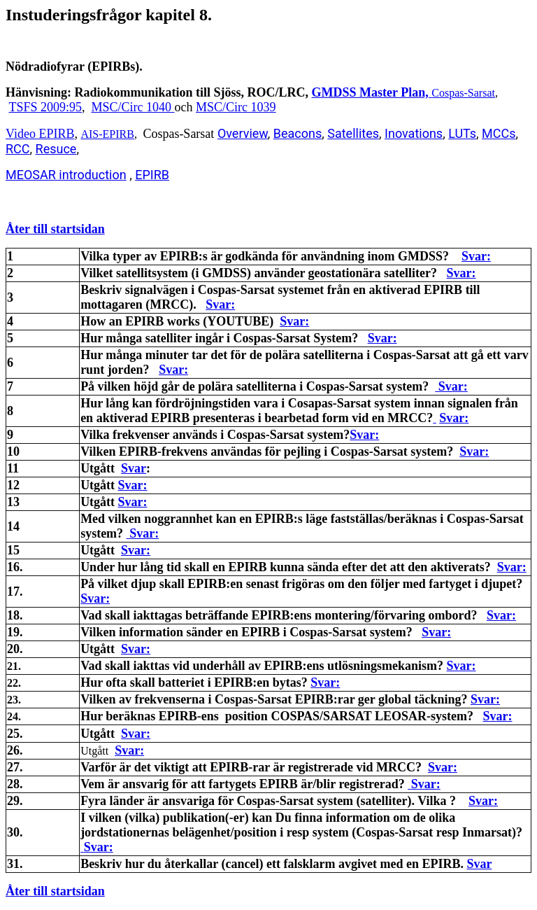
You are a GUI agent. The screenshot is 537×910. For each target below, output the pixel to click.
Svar (133, 468)
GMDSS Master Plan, (370, 92)
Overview (242, 133)
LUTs (462, 133)
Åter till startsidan (55, 229)
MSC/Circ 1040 (133, 107)
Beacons (297, 133)
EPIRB (152, 174)
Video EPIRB (40, 134)
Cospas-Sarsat (463, 93)
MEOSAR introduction (66, 174)
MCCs (498, 133)
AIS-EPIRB (107, 134)
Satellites (353, 133)
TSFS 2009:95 (46, 107)
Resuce (56, 148)
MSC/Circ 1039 (236, 107)
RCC (18, 148)
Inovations (414, 133)
